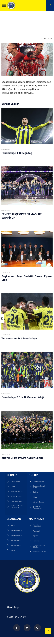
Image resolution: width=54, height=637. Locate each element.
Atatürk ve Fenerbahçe (37, 507)
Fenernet (36, 541)
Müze (35, 497)
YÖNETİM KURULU (16, 501)
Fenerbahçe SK (38, 481)
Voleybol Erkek (16, 540)
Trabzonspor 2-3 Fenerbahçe (19, 338)
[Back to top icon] (48, 631)
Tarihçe (35, 492)
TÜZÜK (13, 486)
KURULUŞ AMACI (16, 481)
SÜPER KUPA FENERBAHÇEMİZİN (22, 458)
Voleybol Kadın (16, 545)
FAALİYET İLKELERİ (17, 491)
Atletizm (13, 550)
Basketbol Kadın (16, 535)
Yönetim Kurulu (38, 502)
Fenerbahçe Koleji (39, 551)
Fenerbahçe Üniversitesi (37, 525)
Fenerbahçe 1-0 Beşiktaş (16, 153)
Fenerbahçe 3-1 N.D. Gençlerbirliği (22, 397)
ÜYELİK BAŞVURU (16, 496)
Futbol (13, 525)
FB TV (35, 536)
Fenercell (36, 531)
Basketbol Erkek (16, 530)
